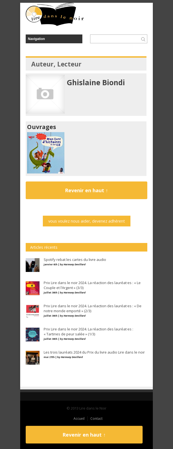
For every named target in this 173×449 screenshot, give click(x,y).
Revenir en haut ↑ (86, 190)
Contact (96, 418)
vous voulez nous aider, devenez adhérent (86, 221)
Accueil (79, 418)
